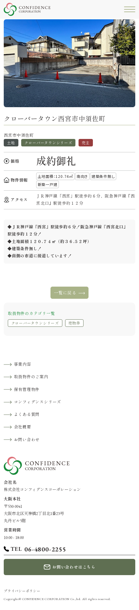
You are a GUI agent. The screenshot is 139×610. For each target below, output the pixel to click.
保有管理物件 (27, 389)
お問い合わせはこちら (73, 567)
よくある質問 (27, 414)
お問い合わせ (27, 439)
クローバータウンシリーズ (35, 323)
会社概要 (22, 427)
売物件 (74, 323)
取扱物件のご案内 (31, 376)
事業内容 (22, 364)
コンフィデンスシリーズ (37, 402)
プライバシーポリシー (22, 591)
